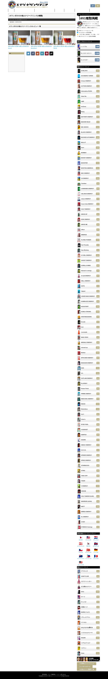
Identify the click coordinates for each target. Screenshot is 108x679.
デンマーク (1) (88, 552)
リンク (57, 674)
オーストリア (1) (80, 545)
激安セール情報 (69, 10)
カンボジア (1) (96, 545)
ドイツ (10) (96, 552)
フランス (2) (95, 558)
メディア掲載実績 (51, 674)
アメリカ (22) (88, 539)
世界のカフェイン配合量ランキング (24, 10)
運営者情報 (44, 674)
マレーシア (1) (81, 564)
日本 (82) (81, 539)
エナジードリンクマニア (56, 675)
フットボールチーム (84, 666)
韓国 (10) (88, 545)
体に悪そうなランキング (82, 10)
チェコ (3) (81, 552)
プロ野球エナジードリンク (86, 663)
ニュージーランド (80, 558)
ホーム (11, 10)
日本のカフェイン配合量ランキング (44, 10)
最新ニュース (59, 10)
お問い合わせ (63, 674)
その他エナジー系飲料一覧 (86, 669)
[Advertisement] (50, 67)
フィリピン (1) (88, 558)
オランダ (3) (95, 539)
